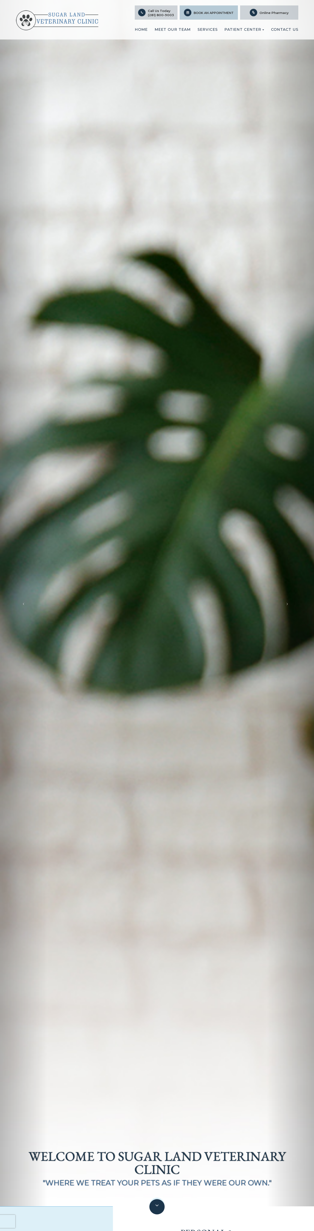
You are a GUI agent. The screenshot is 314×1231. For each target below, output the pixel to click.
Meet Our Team (173, 29)
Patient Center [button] (244, 29)
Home (141, 29)
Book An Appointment (214, 13)
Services (208, 29)
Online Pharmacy (274, 13)
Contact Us (284, 29)
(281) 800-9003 (161, 15)
